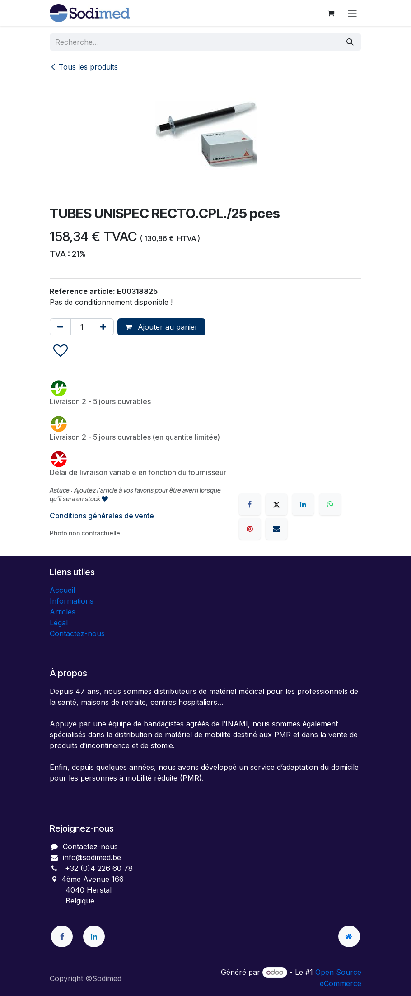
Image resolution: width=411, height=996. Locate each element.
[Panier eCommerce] (331, 13)
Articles (62, 611)
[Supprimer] (60, 326)
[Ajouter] (103, 326)
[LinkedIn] (303, 504)
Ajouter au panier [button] (161, 326)
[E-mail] (276, 529)
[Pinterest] (250, 529)
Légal (59, 622)
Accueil (62, 590)
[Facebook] (250, 504)
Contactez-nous (77, 633)
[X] (276, 504)
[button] (60, 351)
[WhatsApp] (330, 504)
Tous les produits (84, 66)
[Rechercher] (350, 42)
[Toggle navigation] (352, 13)
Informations (71, 600)
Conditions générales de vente (102, 515)
